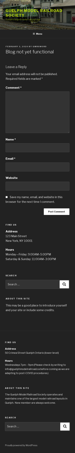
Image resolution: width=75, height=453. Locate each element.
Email (10, 158)
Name (11, 139)
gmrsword (40, 46)
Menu (37, 33)
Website (12, 178)
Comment (14, 87)
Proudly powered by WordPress (21, 445)
